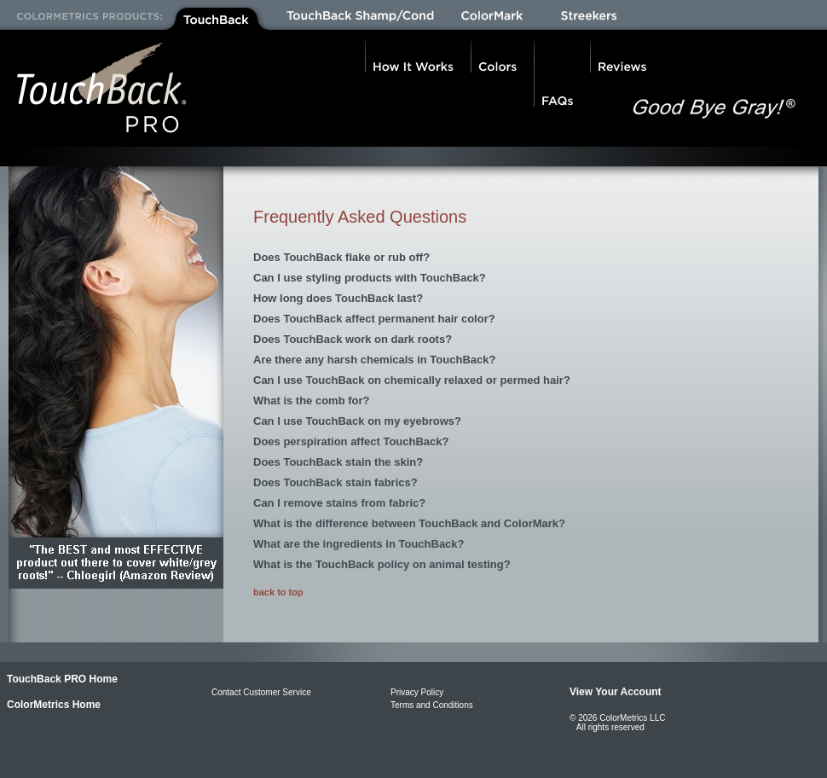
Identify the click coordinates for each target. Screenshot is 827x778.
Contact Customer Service (261, 692)
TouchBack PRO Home (62, 679)
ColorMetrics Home (54, 705)
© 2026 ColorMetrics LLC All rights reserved (617, 722)
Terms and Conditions (431, 705)
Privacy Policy (416, 692)
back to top (278, 592)
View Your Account (616, 692)
